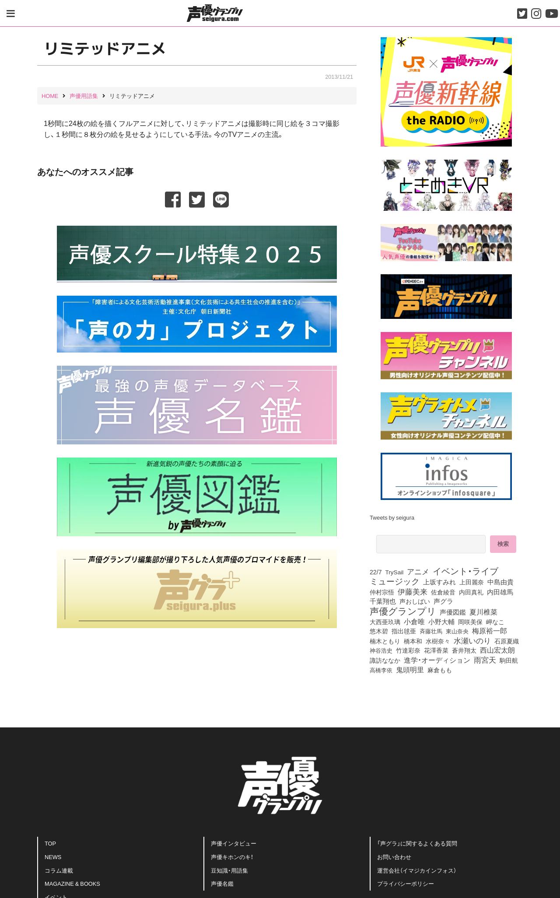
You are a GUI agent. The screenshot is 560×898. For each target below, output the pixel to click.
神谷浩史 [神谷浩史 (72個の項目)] (381, 650)
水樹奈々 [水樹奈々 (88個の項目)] (438, 641)
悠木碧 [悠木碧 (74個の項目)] (379, 630)
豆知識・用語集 (229, 870)
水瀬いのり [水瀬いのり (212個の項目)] (472, 640)
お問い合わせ (394, 857)
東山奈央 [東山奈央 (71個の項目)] (457, 630)
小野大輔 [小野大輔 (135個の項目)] (441, 621)
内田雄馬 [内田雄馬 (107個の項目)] (500, 591)
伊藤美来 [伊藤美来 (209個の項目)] (412, 591)
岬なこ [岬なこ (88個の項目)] (495, 622)
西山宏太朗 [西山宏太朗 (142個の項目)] (497, 650)
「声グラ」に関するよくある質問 (417, 843)
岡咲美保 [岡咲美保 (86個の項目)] (470, 621)
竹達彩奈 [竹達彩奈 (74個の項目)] (408, 650)
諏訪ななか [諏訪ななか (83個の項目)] (385, 660)
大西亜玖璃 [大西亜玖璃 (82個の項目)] (385, 621)
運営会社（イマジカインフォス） (416, 870)
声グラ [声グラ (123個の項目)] (443, 601)
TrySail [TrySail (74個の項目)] (394, 571)
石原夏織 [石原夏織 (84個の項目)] (506, 640)
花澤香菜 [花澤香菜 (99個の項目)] (436, 650)
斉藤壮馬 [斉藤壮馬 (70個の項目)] (431, 631)
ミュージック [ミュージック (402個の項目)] (395, 581)
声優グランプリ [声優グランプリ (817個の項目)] (403, 610)
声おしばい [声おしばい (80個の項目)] (414, 601)
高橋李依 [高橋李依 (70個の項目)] (381, 670)
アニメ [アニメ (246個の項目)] (418, 571)
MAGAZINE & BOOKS (72, 883)
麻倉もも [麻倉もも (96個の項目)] (439, 669)
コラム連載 (59, 870)
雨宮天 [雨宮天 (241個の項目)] (485, 659)
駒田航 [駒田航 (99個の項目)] (509, 660)
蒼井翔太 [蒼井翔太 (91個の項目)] (464, 650)
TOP (50, 843)
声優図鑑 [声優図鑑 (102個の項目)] (453, 612)
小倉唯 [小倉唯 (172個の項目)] (414, 621)
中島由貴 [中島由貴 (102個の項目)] (500, 581)
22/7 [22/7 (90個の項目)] (376, 572)
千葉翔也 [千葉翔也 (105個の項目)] (383, 601)
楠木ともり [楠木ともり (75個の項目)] (385, 640)
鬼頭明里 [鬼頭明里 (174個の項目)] (410, 669)
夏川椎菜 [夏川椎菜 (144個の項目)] (483, 612)
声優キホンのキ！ (232, 857)
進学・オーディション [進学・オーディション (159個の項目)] (437, 659)
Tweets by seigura (392, 517)
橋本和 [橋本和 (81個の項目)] (413, 640)
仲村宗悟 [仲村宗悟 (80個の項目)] (382, 591)
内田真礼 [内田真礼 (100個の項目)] (471, 591)
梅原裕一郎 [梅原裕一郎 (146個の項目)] (489, 630)
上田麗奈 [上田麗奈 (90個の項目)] (471, 582)
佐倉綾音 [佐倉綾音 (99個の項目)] (443, 591)
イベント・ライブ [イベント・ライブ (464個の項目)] (465, 570)
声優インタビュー (233, 843)
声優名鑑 (222, 883)
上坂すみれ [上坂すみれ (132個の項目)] (439, 581)
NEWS (53, 857)
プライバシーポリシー (405, 883)
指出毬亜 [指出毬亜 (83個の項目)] (404, 630)
